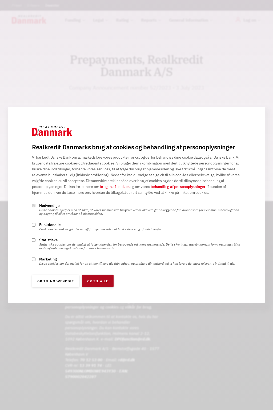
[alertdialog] (136, 205)
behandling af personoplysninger (178, 186)
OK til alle (97, 281)
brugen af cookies (115, 186)
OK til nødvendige (55, 281)
